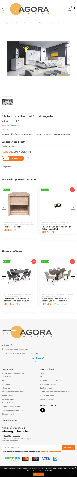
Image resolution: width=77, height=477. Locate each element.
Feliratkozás (68, 448)
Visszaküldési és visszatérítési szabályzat (55, 392)
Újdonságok (6, 384)
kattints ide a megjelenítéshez (51, 452)
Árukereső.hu (38, 362)
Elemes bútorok (29, 23)
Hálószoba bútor (8, 399)
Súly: (3, 129)
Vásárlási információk (48, 384)
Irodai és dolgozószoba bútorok (13, 410)
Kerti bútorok (6, 377)
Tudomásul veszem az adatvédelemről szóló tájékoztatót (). (32, 452)
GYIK (41, 377)
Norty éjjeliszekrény (13, 226)
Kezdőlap (5, 23)
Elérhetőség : (6, 125)
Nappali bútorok (7, 395)
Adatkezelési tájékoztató (49, 395)
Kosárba (17, 158)
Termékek (16, 23)
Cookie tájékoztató (47, 399)
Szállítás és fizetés (46, 388)
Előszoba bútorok (8, 414)
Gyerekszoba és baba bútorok (13, 373)
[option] (38, 60)
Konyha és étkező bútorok (11, 407)
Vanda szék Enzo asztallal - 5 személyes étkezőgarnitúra (55, 299)
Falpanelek (6, 388)
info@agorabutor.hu (15, 431)
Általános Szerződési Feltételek (51, 380)
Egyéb (4, 380)
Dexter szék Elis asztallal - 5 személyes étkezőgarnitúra (16, 299)
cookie (38, 470)
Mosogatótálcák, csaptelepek (12, 392)
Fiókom (42, 373)
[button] (69, 9)
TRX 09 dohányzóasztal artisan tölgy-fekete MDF (56, 227)
